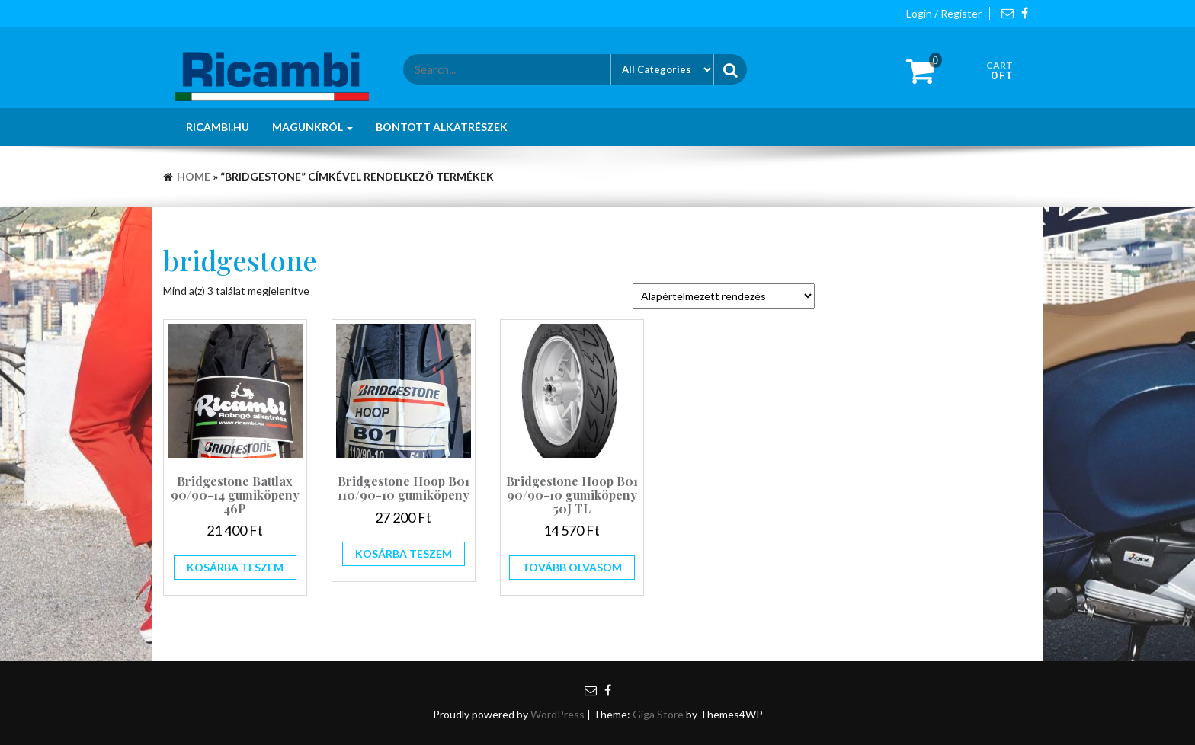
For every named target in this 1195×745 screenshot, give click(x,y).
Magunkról (312, 126)
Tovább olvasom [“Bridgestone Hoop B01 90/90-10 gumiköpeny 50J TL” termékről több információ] (572, 567)
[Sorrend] (724, 296)
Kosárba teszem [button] (235, 567)
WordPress (557, 714)
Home (193, 176)
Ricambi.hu (217, 126)
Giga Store (658, 714)
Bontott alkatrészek (442, 126)
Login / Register (944, 13)
